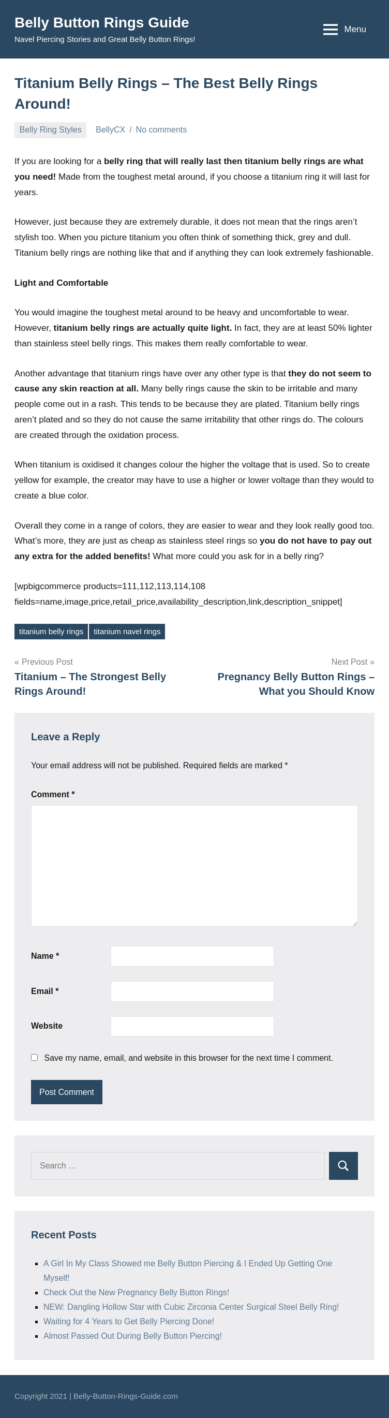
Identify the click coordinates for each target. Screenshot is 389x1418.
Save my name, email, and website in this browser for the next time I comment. (188, 1058)
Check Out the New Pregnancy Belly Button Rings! (136, 1292)
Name (45, 956)
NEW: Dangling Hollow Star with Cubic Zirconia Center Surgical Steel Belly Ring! (191, 1307)
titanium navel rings (127, 631)
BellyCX (110, 129)
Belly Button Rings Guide (101, 22)
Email (44, 991)
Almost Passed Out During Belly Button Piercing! (132, 1336)
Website (47, 1025)
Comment (52, 794)
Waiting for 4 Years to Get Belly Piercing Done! (128, 1321)
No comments (161, 129)
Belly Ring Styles (51, 129)
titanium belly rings (51, 631)
